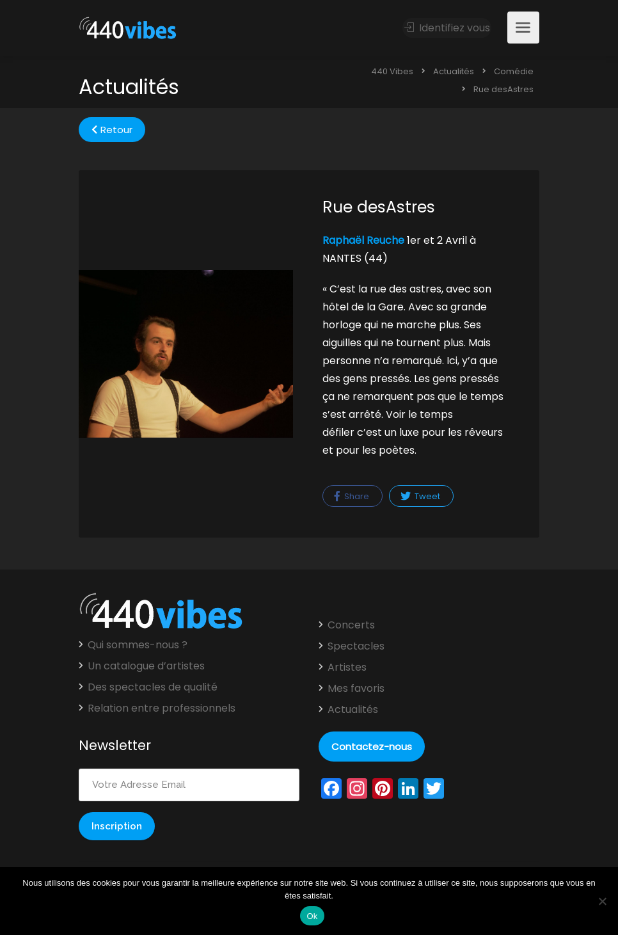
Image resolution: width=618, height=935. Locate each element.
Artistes (347, 667)
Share (351, 496)
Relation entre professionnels (161, 708)
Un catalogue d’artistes (146, 666)
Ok (311, 916)
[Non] (602, 901)
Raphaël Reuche (363, 240)
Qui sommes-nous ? (137, 645)
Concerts (351, 625)
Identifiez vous (447, 27)
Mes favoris (356, 689)
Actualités (353, 710)
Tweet (420, 496)
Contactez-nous (371, 746)
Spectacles (356, 646)
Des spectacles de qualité (153, 687)
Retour (111, 129)
